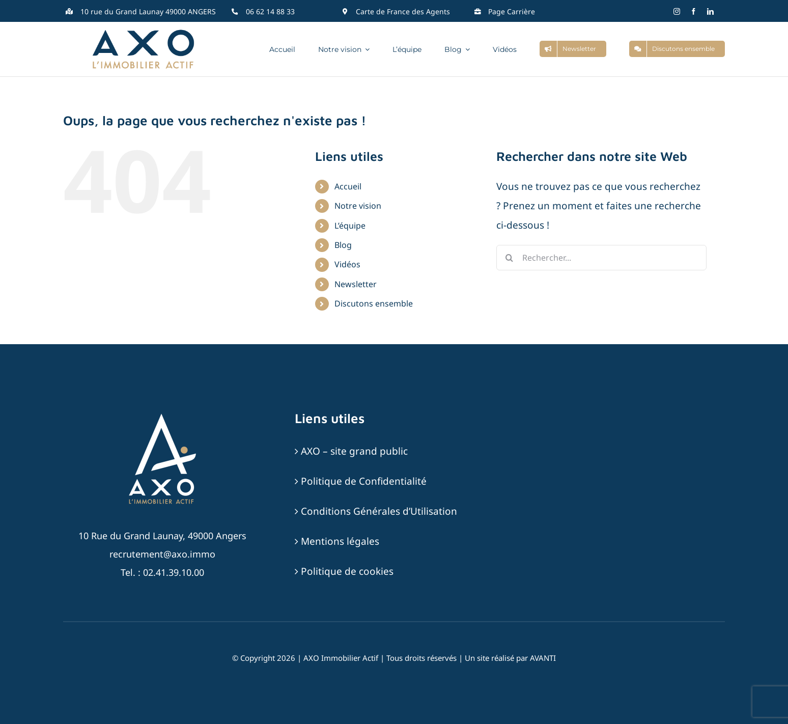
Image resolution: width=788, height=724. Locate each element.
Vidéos (347, 264)
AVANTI (543, 658)
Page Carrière (511, 11)
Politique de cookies (347, 571)
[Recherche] (509, 257)
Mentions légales (340, 541)
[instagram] (676, 11)
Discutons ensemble (373, 303)
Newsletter (355, 284)
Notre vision (357, 205)
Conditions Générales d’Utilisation (379, 511)
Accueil (347, 186)
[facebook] (693, 11)
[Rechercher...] (601, 257)
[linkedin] (710, 11)
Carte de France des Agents (403, 11)
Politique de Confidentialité (364, 481)
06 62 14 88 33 (270, 11)
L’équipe (349, 225)
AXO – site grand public (354, 451)
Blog (343, 244)
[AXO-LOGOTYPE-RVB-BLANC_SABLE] (162, 415)
